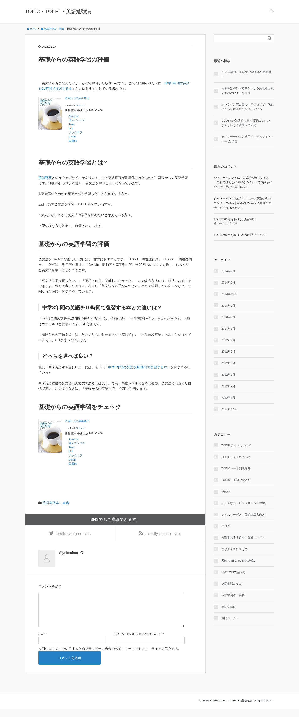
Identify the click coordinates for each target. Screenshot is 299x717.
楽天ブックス (77, 120)
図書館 (73, 140)
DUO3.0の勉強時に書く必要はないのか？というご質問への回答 (245, 123)
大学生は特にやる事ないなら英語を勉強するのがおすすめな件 (247, 90)
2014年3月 (228, 282)
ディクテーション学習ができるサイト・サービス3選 (247, 139)
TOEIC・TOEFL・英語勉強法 (58, 11)
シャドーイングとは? (228, 177)
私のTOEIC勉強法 (233, 572)
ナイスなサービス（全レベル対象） (244, 503)
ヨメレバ (80, 105)
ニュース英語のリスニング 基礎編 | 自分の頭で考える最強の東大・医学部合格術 (243, 203)
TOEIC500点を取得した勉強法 (234, 219)
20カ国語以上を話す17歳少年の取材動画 (246, 74)
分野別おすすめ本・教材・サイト (243, 537)
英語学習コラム (231, 583)
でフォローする (73, 534)
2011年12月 (229, 409)
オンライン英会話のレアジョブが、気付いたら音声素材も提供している (247, 107)
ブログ (225, 526)
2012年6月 (228, 363)
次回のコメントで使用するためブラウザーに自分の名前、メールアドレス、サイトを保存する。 (109, 656)
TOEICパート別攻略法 (236, 468)
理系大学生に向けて (234, 549)
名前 (40, 641)
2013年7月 (228, 305)
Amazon (74, 116)
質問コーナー (230, 618)
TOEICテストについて (236, 457)
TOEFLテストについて (236, 445)
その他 (225, 491)
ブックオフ (75, 132)
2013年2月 (228, 317)
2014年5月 (228, 271)
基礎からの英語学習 (77, 98)
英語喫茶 (45, 178)
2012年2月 (228, 386)
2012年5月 (228, 374)
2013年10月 (229, 294)
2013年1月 (228, 328)
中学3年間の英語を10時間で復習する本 (137, 367)
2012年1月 (228, 397)
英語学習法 (228, 606)
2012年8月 (228, 340)
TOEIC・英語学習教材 (236, 480)
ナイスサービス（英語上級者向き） (244, 514)
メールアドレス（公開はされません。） (139, 641)
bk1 (71, 128)
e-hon (72, 136)
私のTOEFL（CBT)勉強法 (238, 560)
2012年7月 (228, 351)
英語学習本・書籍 (55, 503)
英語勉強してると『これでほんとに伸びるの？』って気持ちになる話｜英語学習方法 (243, 182)
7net (71, 124)
